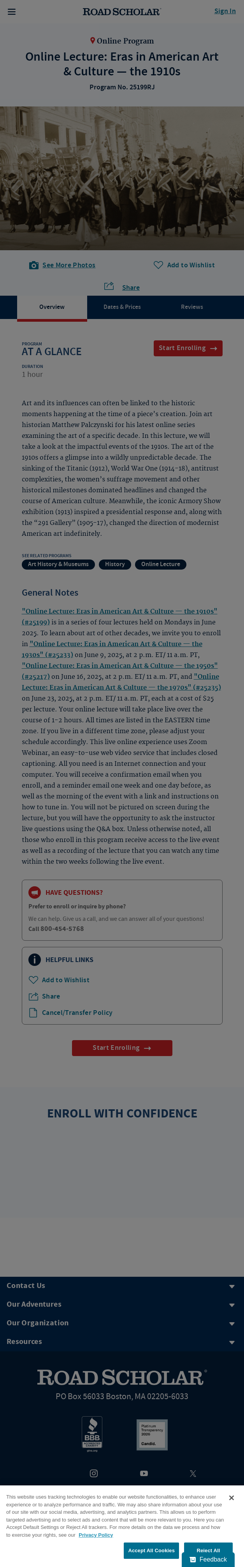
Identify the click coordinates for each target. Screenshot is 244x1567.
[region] (122, 1526)
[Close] (231, 1497)
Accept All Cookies (151, 1550)
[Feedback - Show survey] (208, 1559)
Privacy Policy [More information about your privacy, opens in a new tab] (96, 1535)
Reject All (208, 1550)
